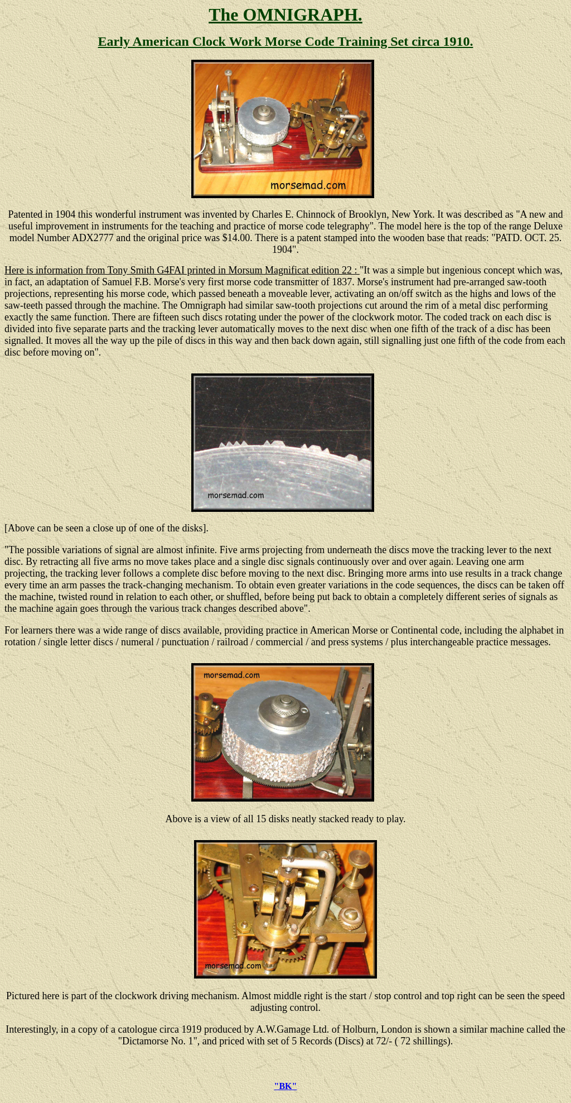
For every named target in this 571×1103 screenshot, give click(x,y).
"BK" (285, 1086)
